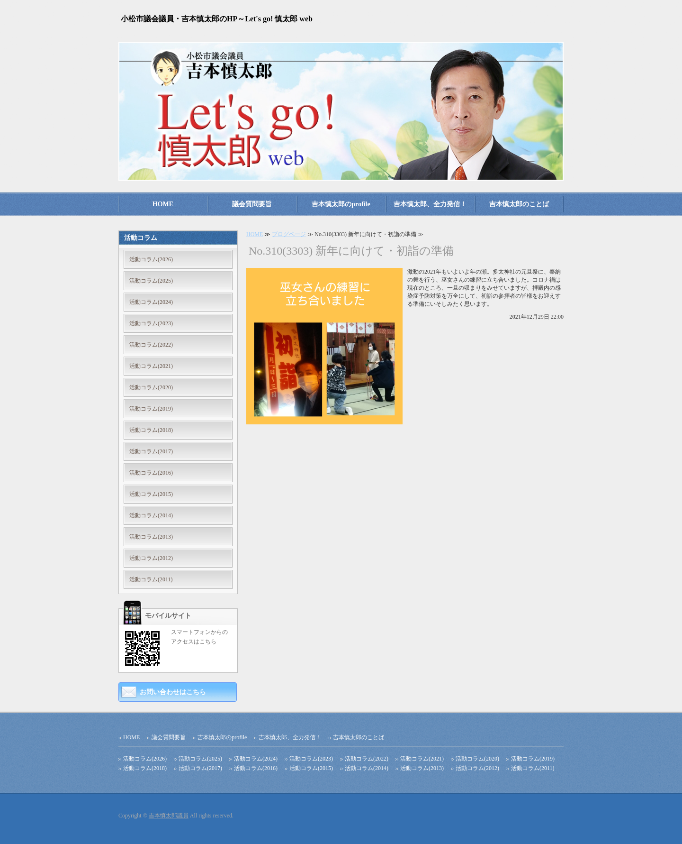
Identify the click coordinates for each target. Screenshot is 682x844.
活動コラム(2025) (151, 280)
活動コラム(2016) (151, 472)
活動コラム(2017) (151, 451)
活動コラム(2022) (151, 344)
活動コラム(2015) (151, 494)
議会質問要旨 (252, 204)
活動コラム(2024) (151, 302)
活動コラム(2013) (151, 536)
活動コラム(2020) (151, 387)
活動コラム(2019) (151, 408)
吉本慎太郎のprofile (341, 204)
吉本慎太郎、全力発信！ (430, 204)
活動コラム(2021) (151, 366)
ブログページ (289, 234)
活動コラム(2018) (151, 430)
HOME (163, 204)
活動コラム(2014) (151, 515)
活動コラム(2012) (151, 558)
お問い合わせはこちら (173, 692)
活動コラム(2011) (151, 579)
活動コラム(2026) (151, 259)
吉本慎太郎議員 (168, 815)
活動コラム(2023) (151, 323)
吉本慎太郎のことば (519, 204)
